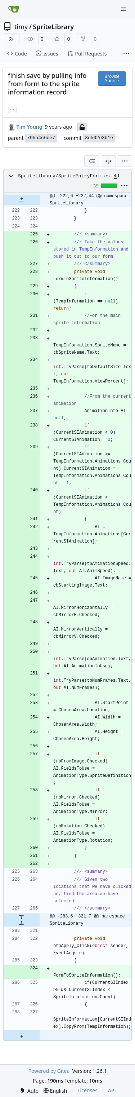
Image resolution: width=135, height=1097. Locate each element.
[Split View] (108, 161)
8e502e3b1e (99, 138)
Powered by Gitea (48, 1070)
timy (21, 26)
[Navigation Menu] (124, 9)
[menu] (124, 161)
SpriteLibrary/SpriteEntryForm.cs (64, 176)
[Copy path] (116, 176)
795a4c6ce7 (41, 138)
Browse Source (111, 78)
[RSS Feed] (11, 39)
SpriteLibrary (53, 26)
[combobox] (91, 161)
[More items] (126, 54)
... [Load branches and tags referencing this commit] (12, 109)
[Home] (14, 9)
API (112, 1090)
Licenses (87, 1090)
